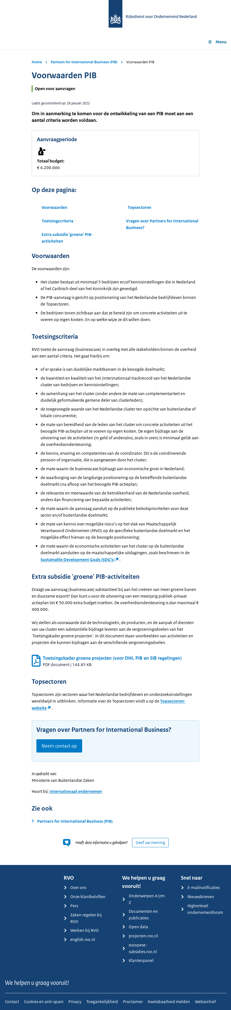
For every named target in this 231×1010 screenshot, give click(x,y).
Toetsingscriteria (57, 220)
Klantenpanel (138, 960)
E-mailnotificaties (200, 887)
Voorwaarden (54, 207)
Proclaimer (133, 1001)
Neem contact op (59, 746)
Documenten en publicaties (140, 914)
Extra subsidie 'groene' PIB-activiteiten (67, 238)
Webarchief (205, 1001)
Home (37, 62)
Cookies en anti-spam (43, 1001)
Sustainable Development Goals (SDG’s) (77, 559)
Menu (217, 41)
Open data (135, 926)
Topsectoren (139, 207)
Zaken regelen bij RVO (83, 918)
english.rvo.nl (79, 939)
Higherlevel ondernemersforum (202, 909)
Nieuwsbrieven (197, 896)
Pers (71, 905)
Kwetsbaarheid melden (169, 1001)
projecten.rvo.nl (140, 935)
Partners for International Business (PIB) (84, 62)
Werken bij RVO (81, 930)
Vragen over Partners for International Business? (162, 224)
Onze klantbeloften (85, 896)
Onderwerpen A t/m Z (143, 899)
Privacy (74, 1001)
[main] (115, 457)
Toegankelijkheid (102, 1001)
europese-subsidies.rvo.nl (139, 948)
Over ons (75, 887)
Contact (12, 1001)
